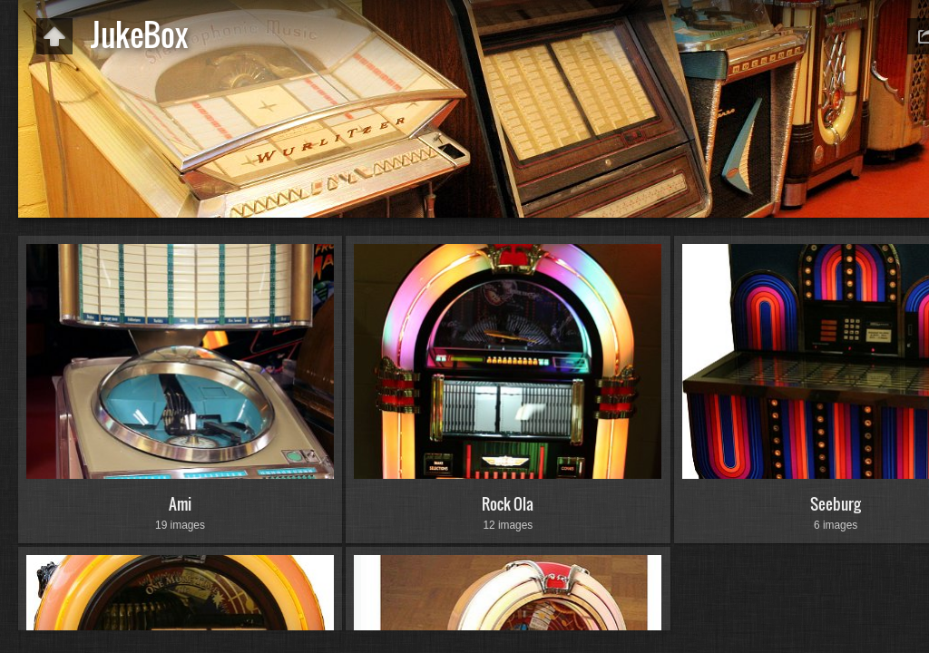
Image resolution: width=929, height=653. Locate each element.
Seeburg (835, 503)
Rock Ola (507, 503)
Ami (180, 503)
